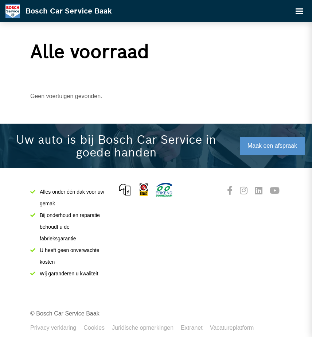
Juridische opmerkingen (142, 328)
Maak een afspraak (272, 146)
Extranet (192, 328)
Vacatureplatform (232, 328)
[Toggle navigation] (299, 11)
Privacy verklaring (53, 328)
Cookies (94, 328)
